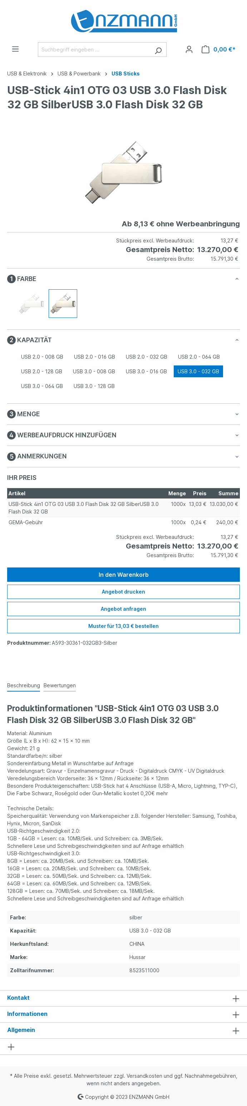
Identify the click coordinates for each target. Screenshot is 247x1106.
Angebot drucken (123, 592)
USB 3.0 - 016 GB (146, 371)
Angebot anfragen (123, 609)
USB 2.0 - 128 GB (41, 371)
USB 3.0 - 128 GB (94, 386)
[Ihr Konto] (189, 49)
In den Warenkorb (124, 574)
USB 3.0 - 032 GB (198, 371)
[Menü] (15, 49)
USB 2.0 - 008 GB (42, 357)
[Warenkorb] (218, 49)
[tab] (23, 686)
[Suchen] (158, 49)
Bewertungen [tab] (60, 685)
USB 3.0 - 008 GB (94, 371)
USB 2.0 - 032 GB (146, 357)
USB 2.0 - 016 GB (94, 357)
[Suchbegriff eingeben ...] (94, 49)
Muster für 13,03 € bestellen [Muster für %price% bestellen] (123, 626)
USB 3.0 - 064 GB (42, 386)
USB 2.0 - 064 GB (199, 357)
